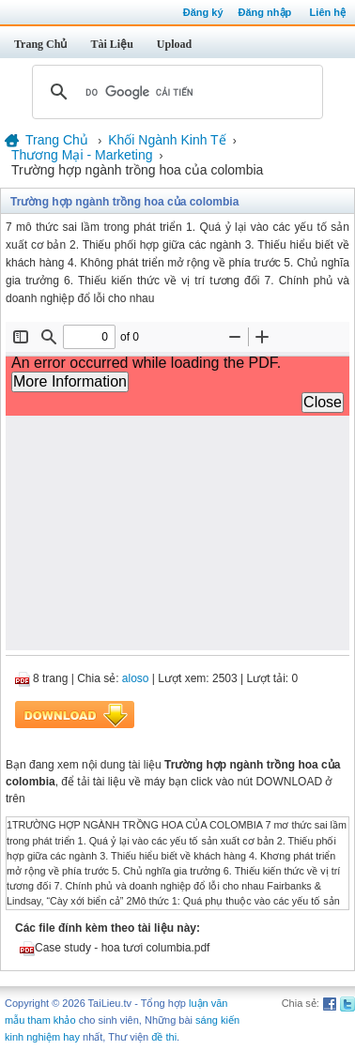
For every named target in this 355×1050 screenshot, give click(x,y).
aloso (135, 678)
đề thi (164, 1036)
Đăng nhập (265, 12)
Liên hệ (328, 12)
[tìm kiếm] (174, 92)
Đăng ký (203, 12)
